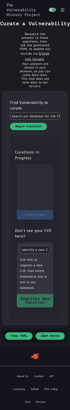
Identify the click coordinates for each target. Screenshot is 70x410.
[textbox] (35, 116)
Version (41, 401)
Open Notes (50, 336)
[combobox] (35, 116)
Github (35, 389)
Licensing (19, 389)
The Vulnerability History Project (23, 10)
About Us (23, 376)
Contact (39, 376)
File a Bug (51, 389)
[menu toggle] (62, 10)
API (51, 376)
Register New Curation (34, 301)
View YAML (18, 336)
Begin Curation (28, 126)
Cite (27, 401)
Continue (35, 215)
